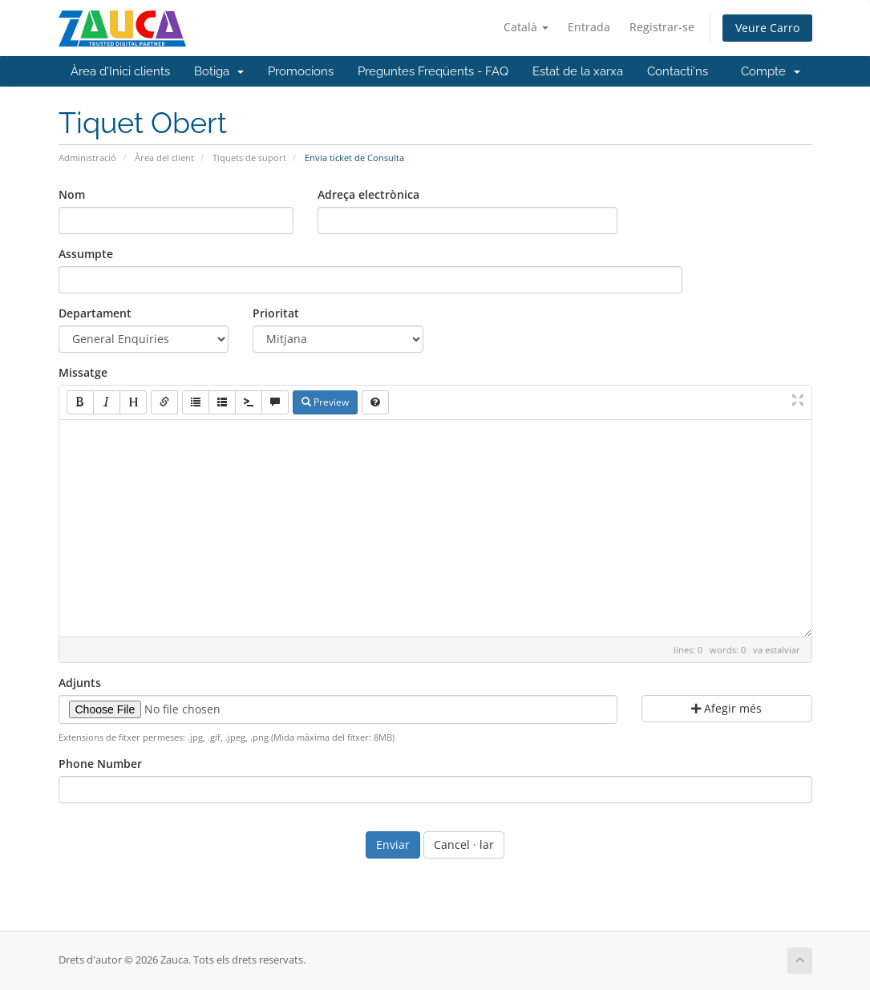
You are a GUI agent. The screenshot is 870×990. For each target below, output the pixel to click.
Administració (87, 158)
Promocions (301, 71)
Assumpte (86, 253)
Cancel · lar (464, 844)
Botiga (219, 71)
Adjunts (80, 682)
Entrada (589, 26)
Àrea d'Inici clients (120, 71)
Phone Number (100, 763)
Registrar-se (661, 26)
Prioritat (276, 313)
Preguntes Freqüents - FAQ (433, 71)
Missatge (83, 372)
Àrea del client (164, 158)
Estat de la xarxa (577, 71)
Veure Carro (767, 27)
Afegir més (726, 708)
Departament (95, 313)
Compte (770, 71)
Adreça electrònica (368, 194)
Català (526, 26)
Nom (72, 194)
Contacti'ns (677, 71)
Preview (325, 402)
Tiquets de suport (249, 158)
